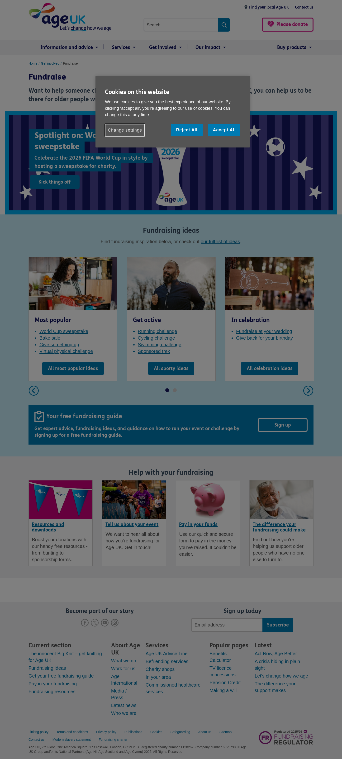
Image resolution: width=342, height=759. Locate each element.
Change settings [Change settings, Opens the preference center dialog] (125, 130)
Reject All (186, 130)
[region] (172, 111)
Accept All (224, 130)
